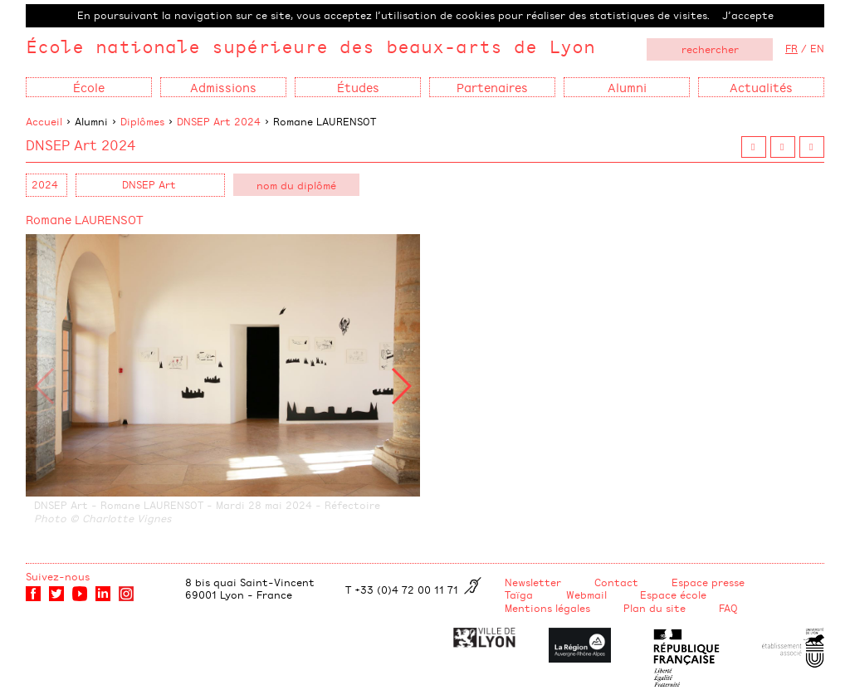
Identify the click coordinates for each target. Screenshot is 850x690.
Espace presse (708, 582)
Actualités (761, 86)
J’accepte (748, 14)
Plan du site (654, 607)
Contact (616, 582)
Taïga (519, 594)
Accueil (44, 121)
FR (791, 48)
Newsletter (533, 582)
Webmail (586, 594)
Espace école (673, 594)
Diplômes (142, 121)
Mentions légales (547, 607)
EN (817, 48)
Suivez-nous (58, 576)
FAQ (728, 607)
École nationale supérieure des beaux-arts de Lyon (310, 46)
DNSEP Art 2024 (219, 121)
